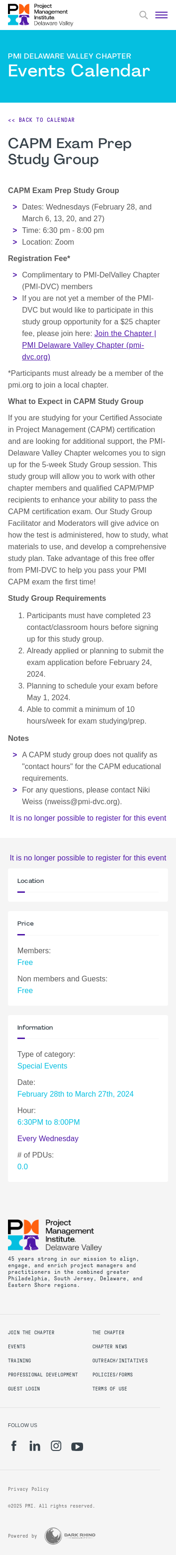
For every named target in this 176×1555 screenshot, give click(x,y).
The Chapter (108, 1332)
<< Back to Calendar (41, 120)
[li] (35, 1446)
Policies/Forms (112, 1374)
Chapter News (110, 1346)
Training (19, 1360)
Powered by (22, 1536)
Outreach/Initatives (120, 1360)
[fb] (14, 1446)
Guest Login (24, 1388)
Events (16, 1346)
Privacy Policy (28, 1489)
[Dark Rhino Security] (69, 1536)
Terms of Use (110, 1388)
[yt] (77, 1447)
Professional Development (43, 1374)
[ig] (56, 1446)
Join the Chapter (31, 1332)
